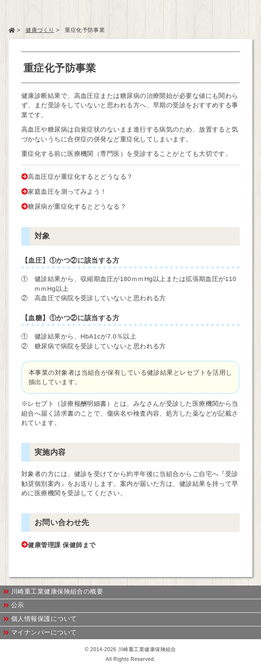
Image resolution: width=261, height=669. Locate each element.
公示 (13, 605)
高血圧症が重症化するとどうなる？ (80, 176)
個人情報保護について (40, 619)
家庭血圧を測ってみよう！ (67, 191)
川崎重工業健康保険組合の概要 (53, 591)
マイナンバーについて (40, 632)
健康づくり (40, 30)
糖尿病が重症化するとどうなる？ (77, 206)
